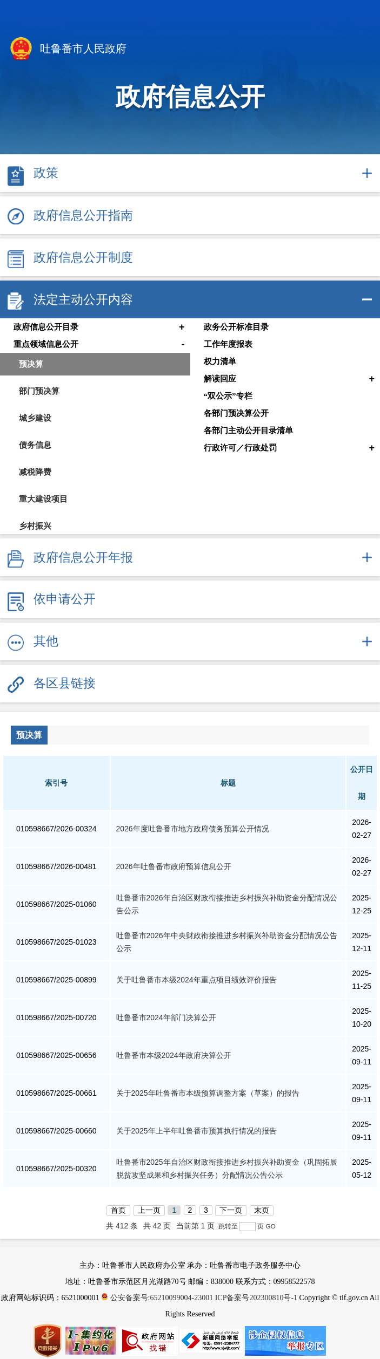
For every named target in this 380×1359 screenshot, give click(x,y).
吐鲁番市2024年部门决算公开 (166, 1017)
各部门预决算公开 (236, 413)
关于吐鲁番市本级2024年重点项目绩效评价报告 (196, 979)
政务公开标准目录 (236, 327)
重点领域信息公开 (46, 344)
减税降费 (35, 471)
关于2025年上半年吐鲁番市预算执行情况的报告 (196, 1130)
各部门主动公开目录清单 (248, 430)
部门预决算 (39, 390)
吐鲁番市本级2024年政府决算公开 (173, 1055)
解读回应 (220, 378)
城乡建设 (35, 417)
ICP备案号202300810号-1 (256, 1298)
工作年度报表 (228, 344)
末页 (261, 1210)
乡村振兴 (35, 525)
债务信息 (35, 444)
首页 (118, 1210)
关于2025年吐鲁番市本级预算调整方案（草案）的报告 (207, 1093)
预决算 (31, 363)
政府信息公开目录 (46, 327)
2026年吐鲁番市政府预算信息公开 (173, 866)
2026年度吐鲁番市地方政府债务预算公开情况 (192, 828)
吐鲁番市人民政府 (67, 50)
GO (271, 1226)
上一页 (149, 1210)
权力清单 (220, 361)
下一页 (230, 1210)
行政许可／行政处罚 (240, 447)
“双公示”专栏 (228, 396)
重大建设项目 (43, 498)
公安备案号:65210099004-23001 (158, 1298)
